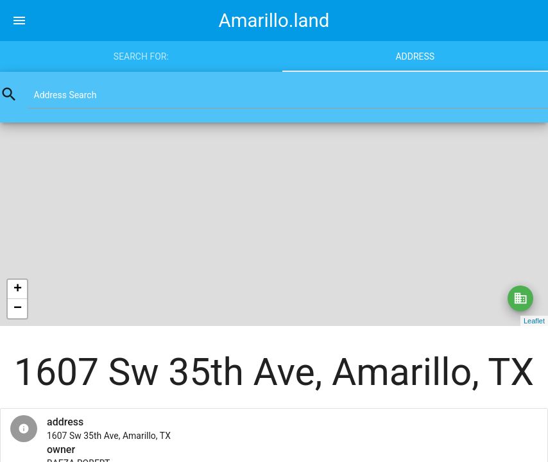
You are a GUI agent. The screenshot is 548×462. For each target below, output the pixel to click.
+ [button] (17, 289)
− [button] (17, 308)
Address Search (65, 95)
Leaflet (534, 321)
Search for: (141, 56)
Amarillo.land (274, 20)
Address (414, 56)
